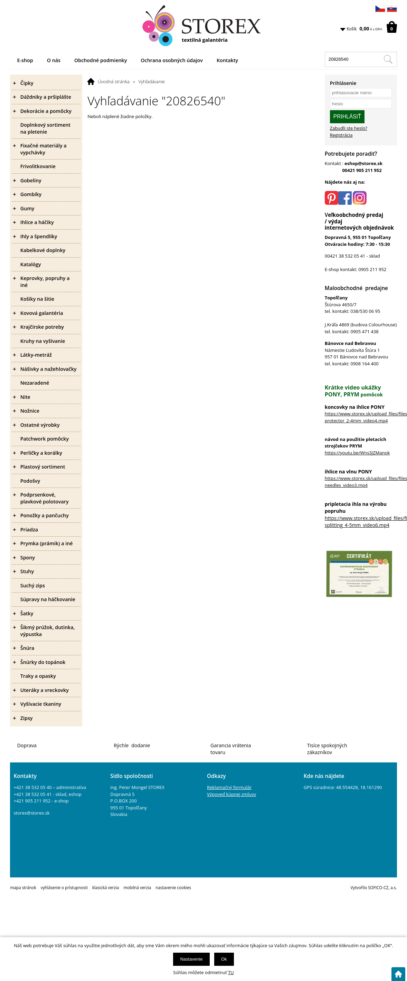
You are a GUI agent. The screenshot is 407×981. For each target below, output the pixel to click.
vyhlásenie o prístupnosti (64, 887)
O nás (53, 60)
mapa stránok (23, 887)
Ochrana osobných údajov (172, 60)
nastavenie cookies (173, 887)
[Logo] (203, 26)
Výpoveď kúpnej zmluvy (231, 794)
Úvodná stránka (114, 81)
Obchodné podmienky (100, 60)
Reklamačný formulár (229, 787)
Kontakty (227, 60)
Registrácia (341, 135)
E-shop (25, 60)
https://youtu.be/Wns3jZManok (357, 453)
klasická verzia (105, 887)
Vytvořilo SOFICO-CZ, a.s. (374, 887)
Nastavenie (191, 959)
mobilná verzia (137, 887)
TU (231, 972)
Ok (224, 959)
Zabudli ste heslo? (348, 128)
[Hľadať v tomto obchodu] (388, 59)
